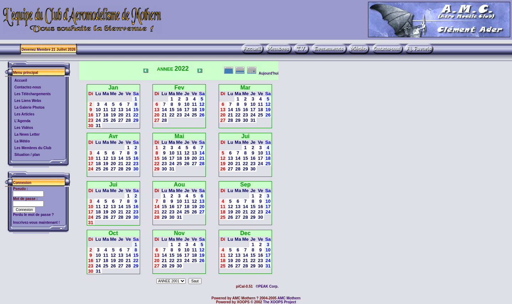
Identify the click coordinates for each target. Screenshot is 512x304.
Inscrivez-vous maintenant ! (36, 222)
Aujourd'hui (268, 73)
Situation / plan (27, 155)
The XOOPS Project (279, 302)
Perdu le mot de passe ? (33, 215)
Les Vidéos (23, 128)
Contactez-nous (27, 87)
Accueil (20, 80)
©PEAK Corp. (267, 286)
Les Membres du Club (32, 148)
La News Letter (26, 134)
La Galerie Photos (29, 107)
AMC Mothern (288, 298)
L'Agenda (22, 121)
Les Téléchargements (32, 94)
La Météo (22, 141)
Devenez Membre (35, 49)
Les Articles (24, 114)
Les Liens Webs (27, 101)
